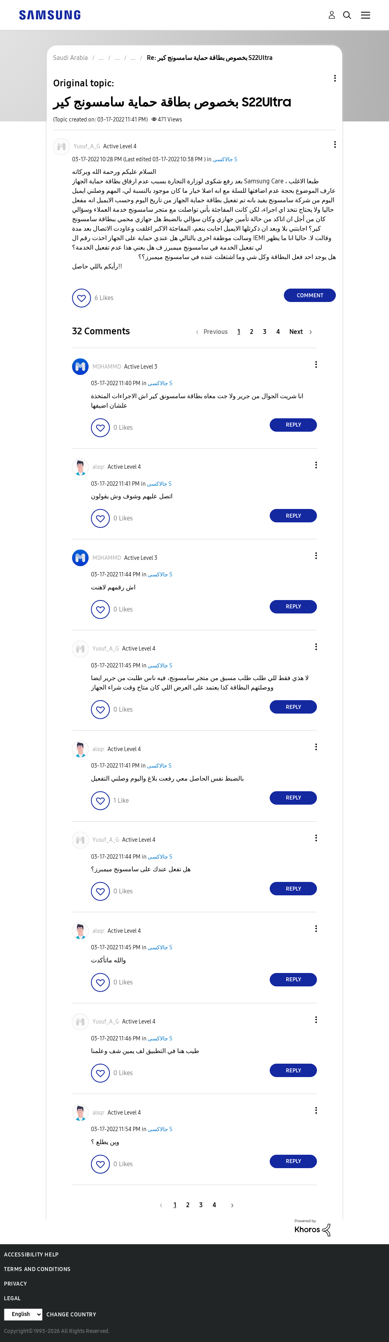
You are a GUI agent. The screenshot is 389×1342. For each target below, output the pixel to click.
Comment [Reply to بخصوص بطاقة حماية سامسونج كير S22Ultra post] (310, 295)
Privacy (15, 1283)
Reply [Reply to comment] (293, 424)
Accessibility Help (31, 1254)
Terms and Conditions (37, 1269)
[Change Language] (23, 1314)
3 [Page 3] (265, 332)
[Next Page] (300, 332)
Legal (12, 1298)
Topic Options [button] (321, 78)
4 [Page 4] (278, 332)
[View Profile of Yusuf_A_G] (87, 146)
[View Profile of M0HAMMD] (107, 366)
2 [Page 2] (251, 332)
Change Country (71, 1314)
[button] (322, 144)
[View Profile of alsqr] (98, 467)
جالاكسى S (225, 159)
